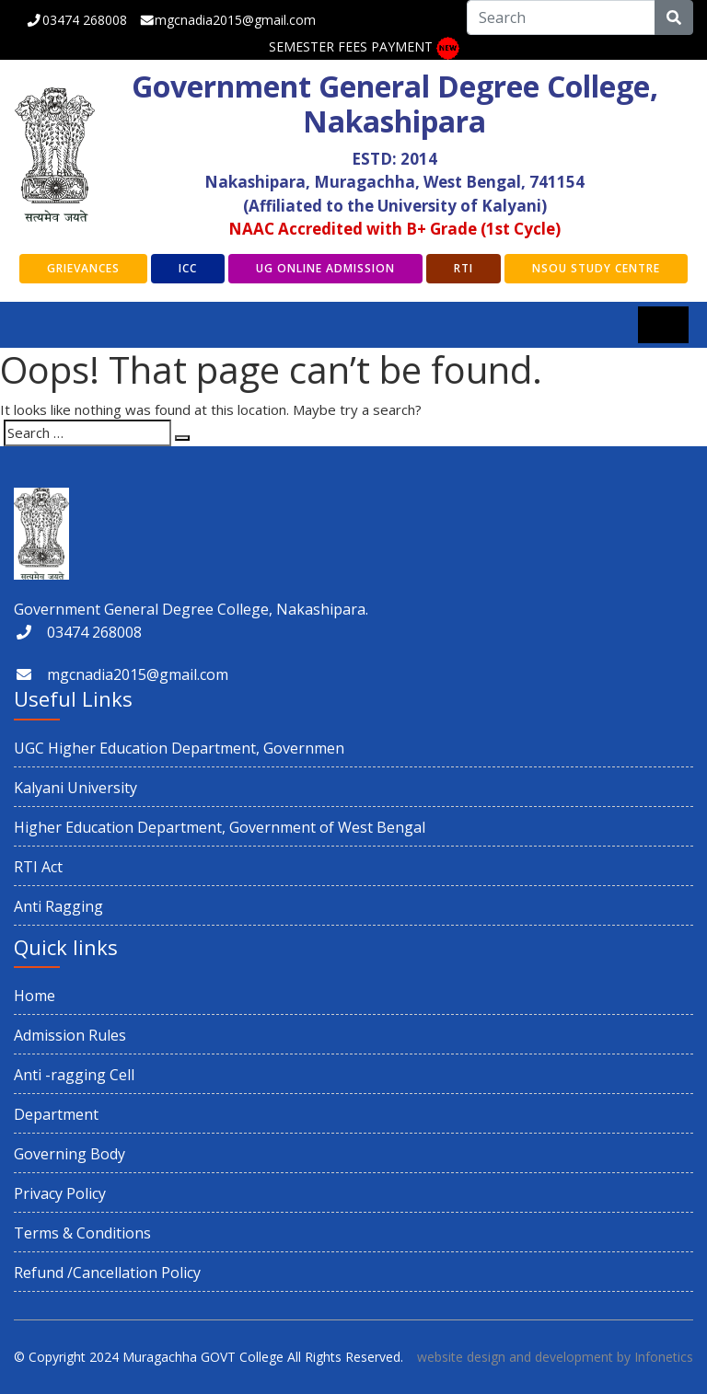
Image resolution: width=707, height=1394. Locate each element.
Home (34, 995)
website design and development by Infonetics (555, 1356)
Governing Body (69, 1154)
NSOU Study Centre (596, 268)
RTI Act (38, 867)
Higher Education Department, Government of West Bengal (219, 827)
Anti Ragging (58, 906)
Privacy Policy (60, 1193)
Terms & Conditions (82, 1233)
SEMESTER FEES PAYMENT (351, 46)
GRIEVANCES (83, 268)
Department (56, 1114)
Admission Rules (70, 1035)
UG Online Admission (325, 268)
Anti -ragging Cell (74, 1075)
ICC (188, 268)
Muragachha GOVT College (203, 1356)
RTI (463, 268)
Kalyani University (75, 788)
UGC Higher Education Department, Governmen (179, 748)
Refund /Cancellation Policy (107, 1272)
